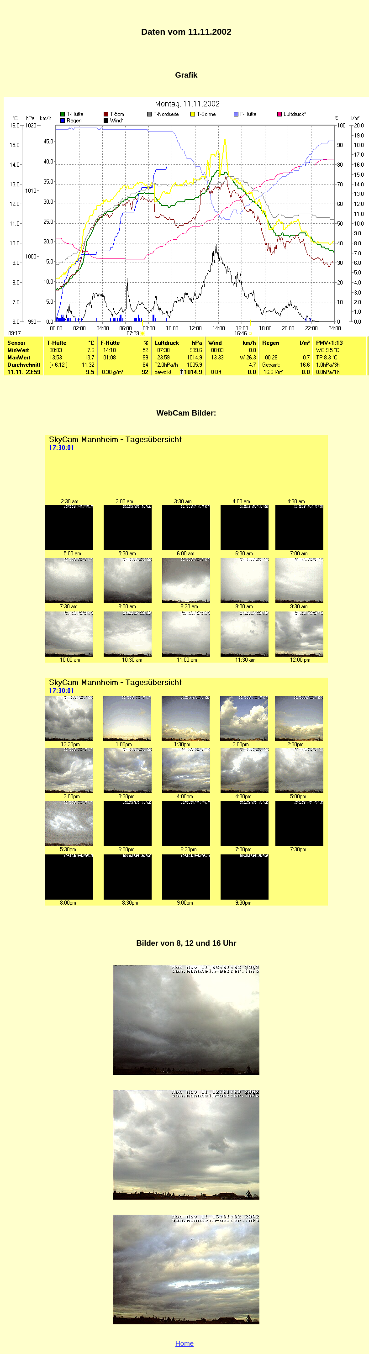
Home (184, 1343)
